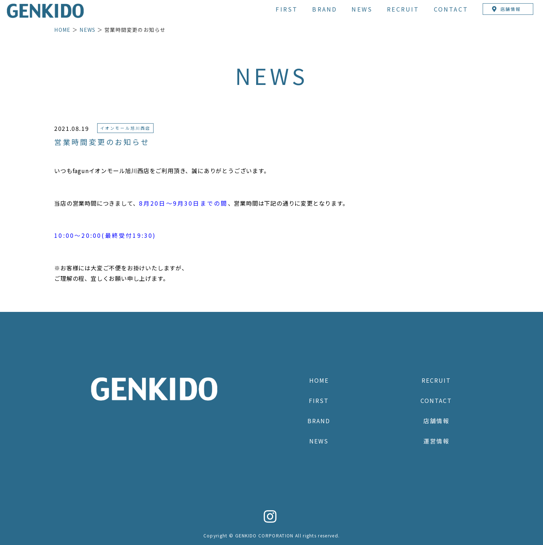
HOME (62, 29)
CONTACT (451, 9)
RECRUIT (403, 9)
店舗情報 (436, 420)
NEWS (362, 9)
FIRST (287, 9)
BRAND (324, 9)
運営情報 (436, 441)
